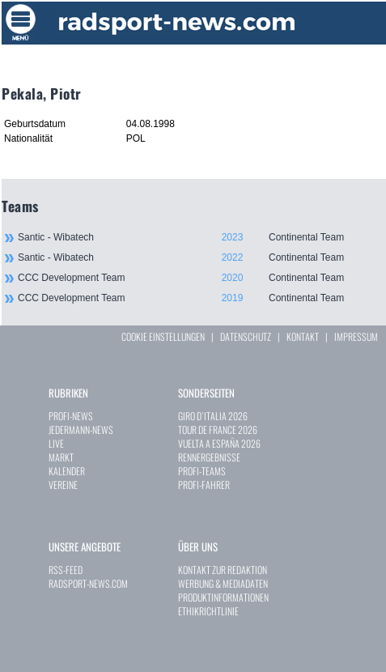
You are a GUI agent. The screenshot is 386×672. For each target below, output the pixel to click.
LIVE (56, 443)
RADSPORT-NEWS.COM (88, 583)
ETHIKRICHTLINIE (208, 611)
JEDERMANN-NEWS (81, 429)
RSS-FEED (66, 569)
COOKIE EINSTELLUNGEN (163, 336)
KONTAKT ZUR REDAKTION (222, 569)
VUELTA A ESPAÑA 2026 (219, 443)
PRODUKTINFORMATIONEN (223, 597)
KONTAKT (302, 336)
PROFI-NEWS (71, 416)
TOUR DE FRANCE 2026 (217, 429)
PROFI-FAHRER (204, 484)
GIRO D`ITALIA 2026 (213, 416)
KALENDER (67, 471)
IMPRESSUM (356, 336)
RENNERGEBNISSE (209, 457)
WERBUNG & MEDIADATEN (223, 583)
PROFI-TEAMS (202, 471)
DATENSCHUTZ (245, 336)
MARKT (61, 457)
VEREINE (63, 484)
